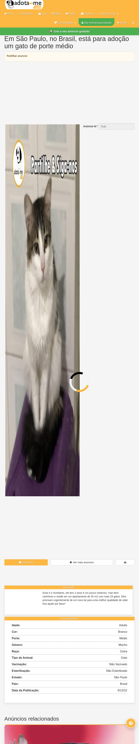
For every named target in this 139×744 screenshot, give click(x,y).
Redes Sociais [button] (109, 13)
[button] (65, 22)
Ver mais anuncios (82, 562)
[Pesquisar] (133, 22)
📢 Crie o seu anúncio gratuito (69, 31)
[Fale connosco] (131, 723)
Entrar (122, 22)
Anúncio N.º (90, 126)
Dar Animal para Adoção (96, 22)
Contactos (26, 562)
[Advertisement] (69, 90)
